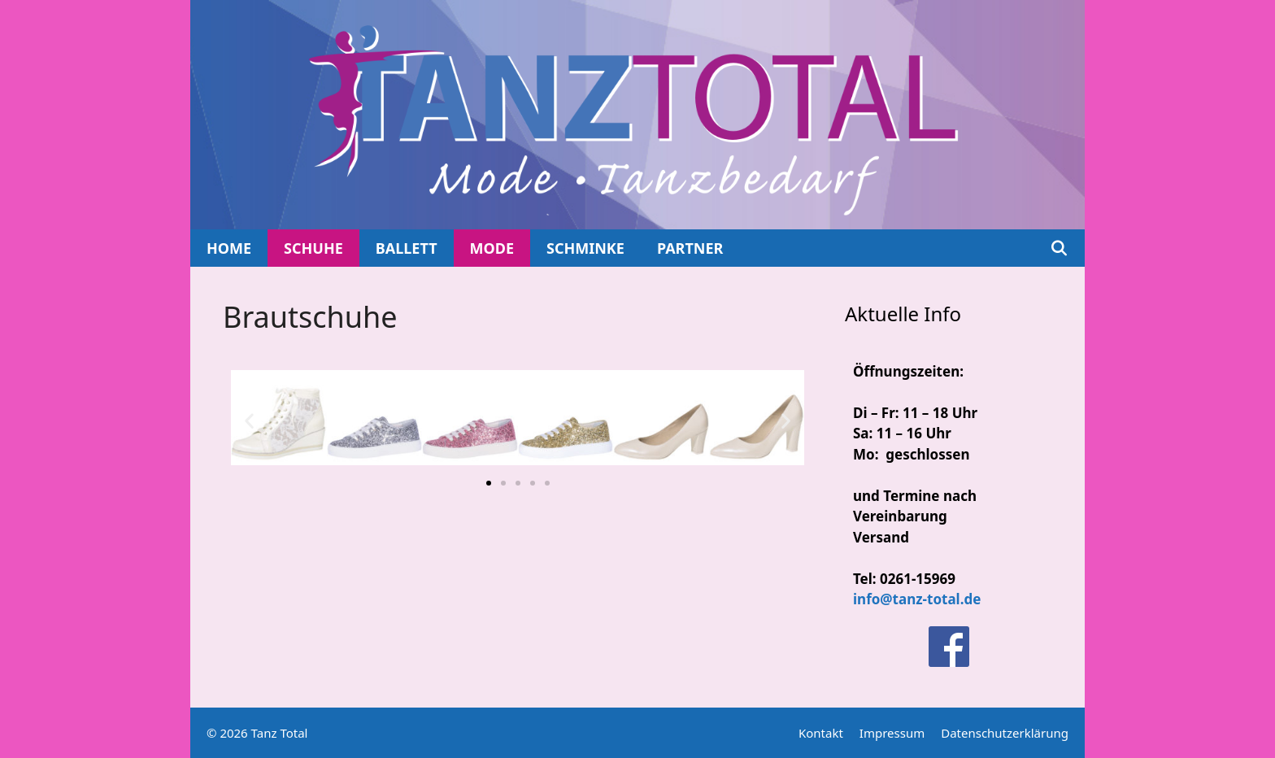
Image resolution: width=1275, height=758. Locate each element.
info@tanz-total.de (917, 599)
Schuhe (313, 248)
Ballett (406, 248)
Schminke (585, 248)
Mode (492, 248)
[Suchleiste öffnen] (1059, 248)
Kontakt (821, 733)
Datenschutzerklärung (1004, 733)
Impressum (892, 733)
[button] (249, 420)
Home (229, 248)
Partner (690, 248)
